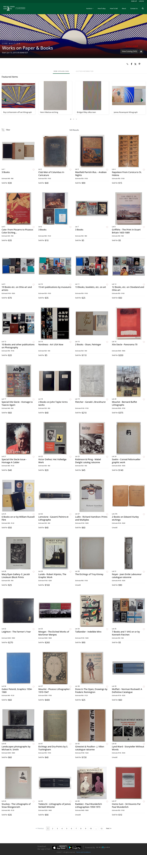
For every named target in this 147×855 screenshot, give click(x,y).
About (124, 8)
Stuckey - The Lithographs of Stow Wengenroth (16, 805)
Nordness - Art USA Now (50, 344)
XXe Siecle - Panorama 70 (124, 344)
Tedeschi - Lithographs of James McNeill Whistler (54, 805)
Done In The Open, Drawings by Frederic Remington (91, 691)
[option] (18, 97)
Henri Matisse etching (49, 112)
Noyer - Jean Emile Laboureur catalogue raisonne (127, 576)
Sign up (134, 1)
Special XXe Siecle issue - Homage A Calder (14, 461)
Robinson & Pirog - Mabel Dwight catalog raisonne (88, 461)
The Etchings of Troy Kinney (89, 574)
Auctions (89, 8)
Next (108, 828)
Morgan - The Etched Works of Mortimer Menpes (53, 633)
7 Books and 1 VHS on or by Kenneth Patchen (126, 633)
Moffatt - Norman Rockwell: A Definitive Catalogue (127, 691)
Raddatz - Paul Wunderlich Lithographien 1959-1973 (88, 805)
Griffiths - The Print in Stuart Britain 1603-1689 (126, 231)
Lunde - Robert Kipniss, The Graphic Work (52, 576)
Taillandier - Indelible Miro (88, 631)
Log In (141, 1)
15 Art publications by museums (54, 287)
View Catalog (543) (129, 51)
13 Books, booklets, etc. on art (90, 287)
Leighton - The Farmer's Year (16, 631)
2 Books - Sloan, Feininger (88, 344)
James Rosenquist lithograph (126, 112)
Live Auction (11, 43)
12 (101, 828)
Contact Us (134, 8)
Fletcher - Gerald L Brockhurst (90, 401)
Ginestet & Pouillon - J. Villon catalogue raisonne (89, 748)
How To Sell (114, 8)
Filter (8, 130)
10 (91, 828)
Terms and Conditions (83, 852)
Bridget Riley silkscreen (86, 112)
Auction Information (84, 71)
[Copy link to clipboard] (127, 64)
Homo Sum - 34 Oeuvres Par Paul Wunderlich (126, 805)
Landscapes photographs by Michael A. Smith (16, 748)
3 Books (6, 172)
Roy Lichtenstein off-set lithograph (17, 112)
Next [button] (142, 100)
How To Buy (102, 8)
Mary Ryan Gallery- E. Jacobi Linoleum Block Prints (16, 576)
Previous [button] (5, 100)
